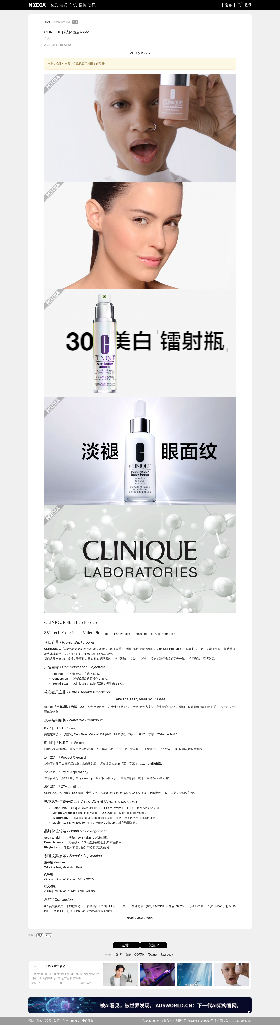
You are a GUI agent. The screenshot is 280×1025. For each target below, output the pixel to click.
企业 (75, 22)
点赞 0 (126, 945)
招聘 (82, 5)
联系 (48, 1020)
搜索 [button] (239, 5)
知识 (73, 5)
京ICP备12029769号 (200, 1020)
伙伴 (65, 1020)
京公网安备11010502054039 (232, 1020)
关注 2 (153, 945)
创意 (54, 5)
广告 (47, 38)
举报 (57, 1020)
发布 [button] (228, 5)
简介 (40, 1020)
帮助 (31, 1020)
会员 (63, 5)
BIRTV (75, 1020)
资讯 (92, 5)
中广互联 (88, 1020)
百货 (40, 935)
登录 (248, 5)
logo (37, 5)
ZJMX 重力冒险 (61, 22)
